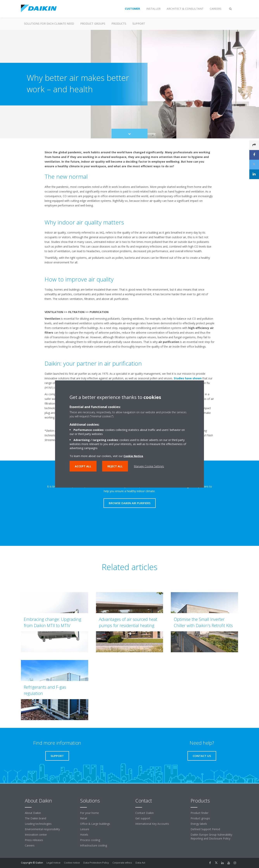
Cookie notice (72, 862)
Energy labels (199, 824)
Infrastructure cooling (93, 845)
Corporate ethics (122, 862)
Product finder (199, 813)
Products (118, 23)
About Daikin (33, 813)
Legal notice (53, 862)
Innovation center (36, 834)
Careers (30, 845)
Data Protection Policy (96, 862)
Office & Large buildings (95, 824)
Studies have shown (188, 378)
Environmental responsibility (42, 829)
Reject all (115, 466)
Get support (142, 818)
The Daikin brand (35, 818)
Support (138, 23)
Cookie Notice (133, 456)
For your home (89, 813)
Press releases (34, 840)
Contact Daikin (144, 813)
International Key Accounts (152, 824)
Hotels (84, 834)
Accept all (83, 466)
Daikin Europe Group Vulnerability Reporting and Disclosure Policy (211, 836)
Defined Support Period (205, 829)
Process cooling (90, 840)
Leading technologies (38, 824)
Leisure (84, 829)
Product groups (92, 23)
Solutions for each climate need (49, 23)
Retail (83, 818)
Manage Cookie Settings (149, 466)
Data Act (140, 862)
